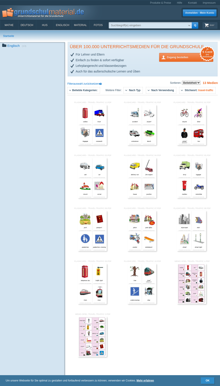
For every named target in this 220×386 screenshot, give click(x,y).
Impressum (209, 2)
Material (80, 25)
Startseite (8, 36)
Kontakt (192, 2)
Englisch (62, 25)
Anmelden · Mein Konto (199, 12)
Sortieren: (176, 82)
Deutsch (27, 25)
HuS (44, 25)
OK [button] (208, 380)
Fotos (98, 25)
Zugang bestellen (190, 57)
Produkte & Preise (160, 2)
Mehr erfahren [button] (145, 380)
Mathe (9, 25)
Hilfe (179, 2)
